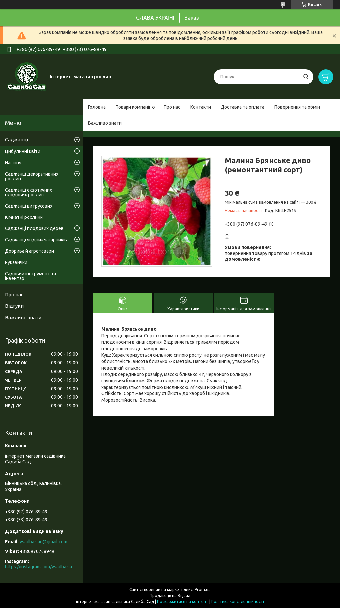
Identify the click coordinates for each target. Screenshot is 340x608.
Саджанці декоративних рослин (31, 176)
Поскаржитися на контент (182, 601)
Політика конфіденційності (237, 601)
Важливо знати (105, 123)
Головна (97, 107)
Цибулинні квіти (22, 151)
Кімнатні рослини (24, 217)
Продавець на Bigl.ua (170, 595)
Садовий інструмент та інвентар (30, 276)
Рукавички (16, 262)
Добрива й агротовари (29, 251)
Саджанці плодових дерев (34, 228)
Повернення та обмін (297, 107)
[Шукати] (305, 76)
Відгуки (14, 306)
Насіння (13, 162)
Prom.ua (203, 589)
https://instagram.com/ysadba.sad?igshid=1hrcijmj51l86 (41, 566)
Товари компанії (133, 107)
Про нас (172, 107)
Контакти (200, 107)
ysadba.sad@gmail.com (43, 541)
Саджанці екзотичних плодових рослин (28, 192)
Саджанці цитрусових (28, 206)
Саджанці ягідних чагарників (36, 239)
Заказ (192, 18)
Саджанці (16, 139)
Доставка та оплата (242, 107)
